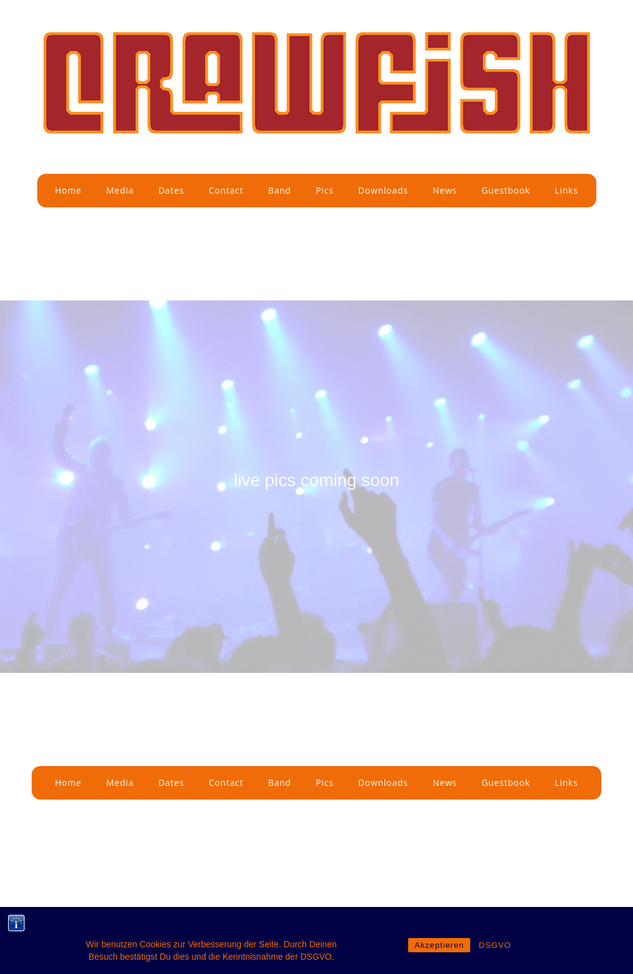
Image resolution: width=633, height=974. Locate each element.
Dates (171, 190)
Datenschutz (217, 823)
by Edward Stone (407, 823)
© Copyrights (338, 823)
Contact (226, 190)
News (444, 190)
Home (68, 190)
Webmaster (473, 823)
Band (279, 190)
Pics (325, 190)
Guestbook (505, 190)
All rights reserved (540, 823)
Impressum (88, 823)
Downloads (383, 190)
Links (566, 190)
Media (120, 190)
